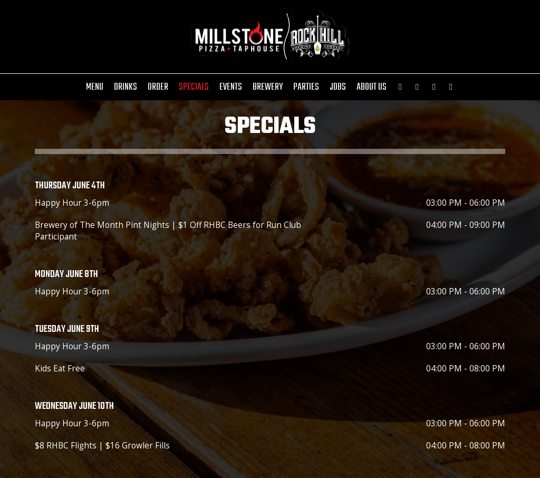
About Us (371, 87)
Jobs (338, 87)
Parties (306, 87)
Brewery (268, 87)
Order (158, 87)
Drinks (125, 87)
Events (230, 87)
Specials (194, 87)
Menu (94, 87)
